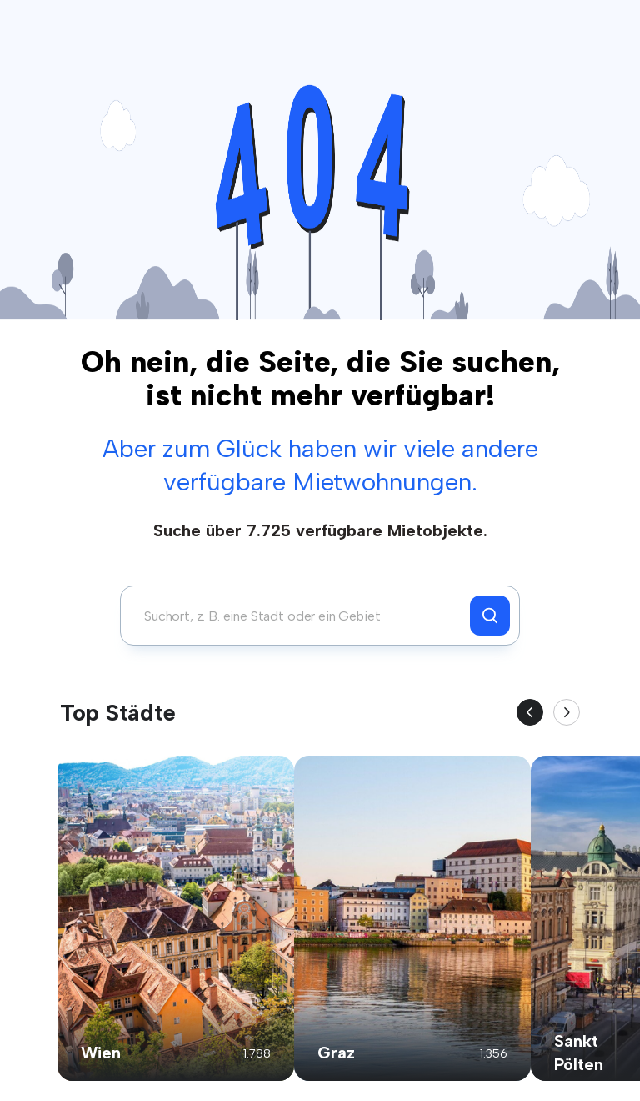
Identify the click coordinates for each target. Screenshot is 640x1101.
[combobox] (299, 615)
